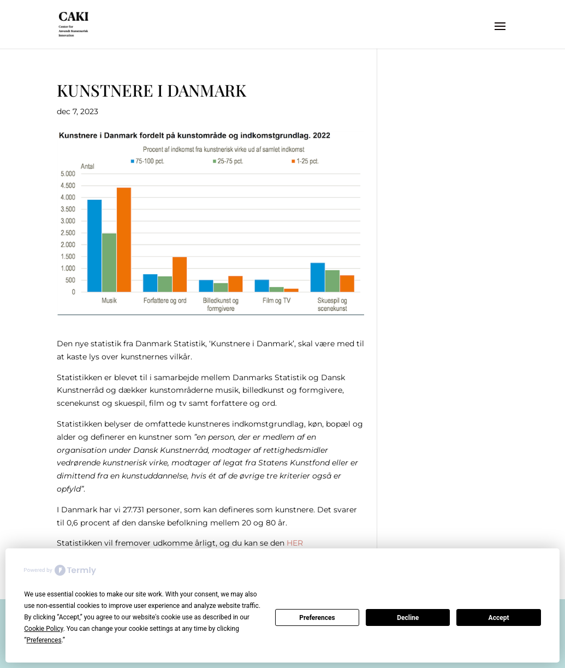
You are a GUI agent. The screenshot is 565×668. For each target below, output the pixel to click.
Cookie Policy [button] (43, 628)
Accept (499, 618)
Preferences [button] (44, 640)
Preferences (317, 618)
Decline (408, 618)
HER (295, 543)
